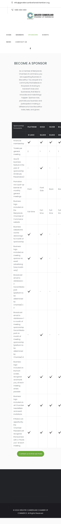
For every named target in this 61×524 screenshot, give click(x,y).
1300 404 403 (20, 10)
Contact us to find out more (30, 454)
